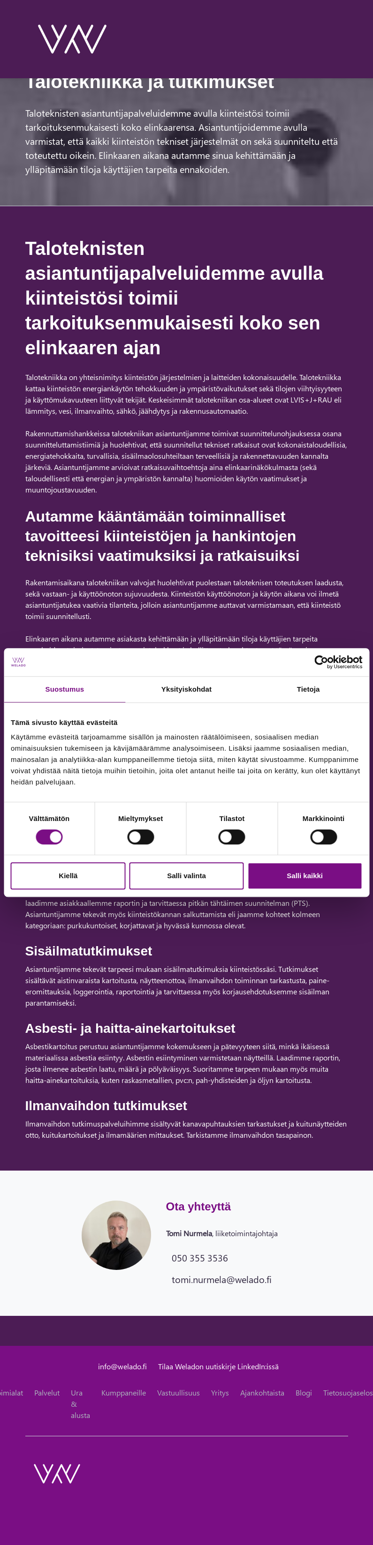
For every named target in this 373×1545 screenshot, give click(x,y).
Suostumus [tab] (65, 689)
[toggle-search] (335, 38)
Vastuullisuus (178, 1392)
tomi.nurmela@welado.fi (222, 1278)
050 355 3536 (200, 1257)
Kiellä (68, 876)
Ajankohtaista (262, 1392)
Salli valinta (186, 876)
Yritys (220, 1392)
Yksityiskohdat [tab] (186, 689)
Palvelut (47, 1392)
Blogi (304, 1392)
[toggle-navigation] (347, 38)
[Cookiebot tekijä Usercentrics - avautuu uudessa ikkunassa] (321, 662)
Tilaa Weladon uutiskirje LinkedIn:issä (218, 1366)
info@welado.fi (122, 1366)
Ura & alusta (80, 1404)
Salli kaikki (305, 876)
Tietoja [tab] (308, 689)
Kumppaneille (123, 1392)
